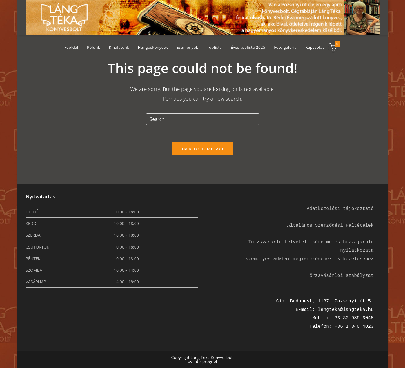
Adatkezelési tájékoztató (340, 209)
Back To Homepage (202, 148)
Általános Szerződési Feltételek (330, 225)
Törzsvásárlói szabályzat (340, 276)
